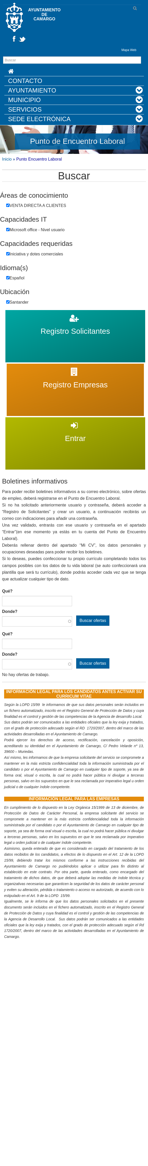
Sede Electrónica (39, 118)
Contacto (25, 80)
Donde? (10, 611)
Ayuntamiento (32, 90)
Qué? (7, 591)
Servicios (25, 109)
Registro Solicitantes (75, 313)
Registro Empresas (75, 367)
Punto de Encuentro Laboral (77, 141)
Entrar (75, 420)
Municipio (24, 99)
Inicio (7, 159)
